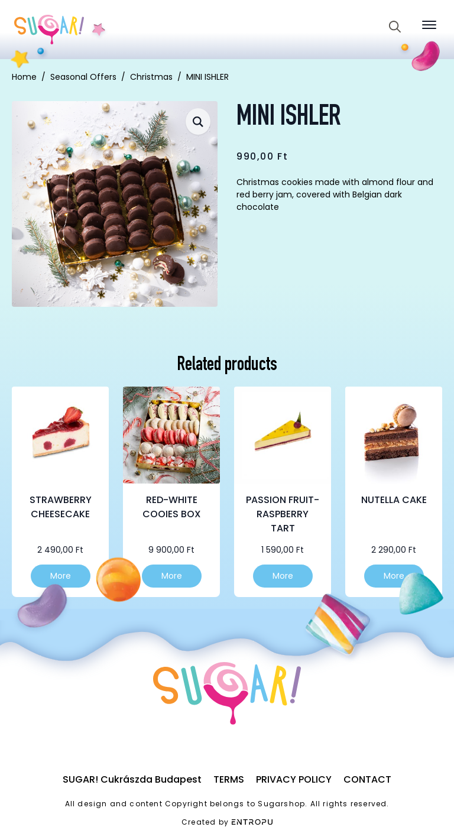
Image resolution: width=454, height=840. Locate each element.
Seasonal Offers (83, 77)
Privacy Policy (294, 779)
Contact (367, 779)
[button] (198, 121)
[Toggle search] (395, 27)
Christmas (151, 77)
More (60, 576)
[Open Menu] (429, 25)
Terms (228, 779)
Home (24, 77)
